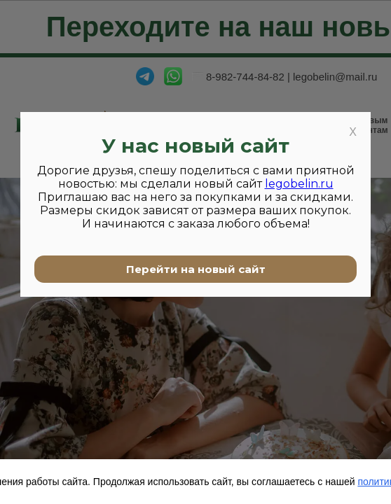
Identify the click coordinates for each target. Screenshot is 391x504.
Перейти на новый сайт (196, 269)
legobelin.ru (299, 183)
